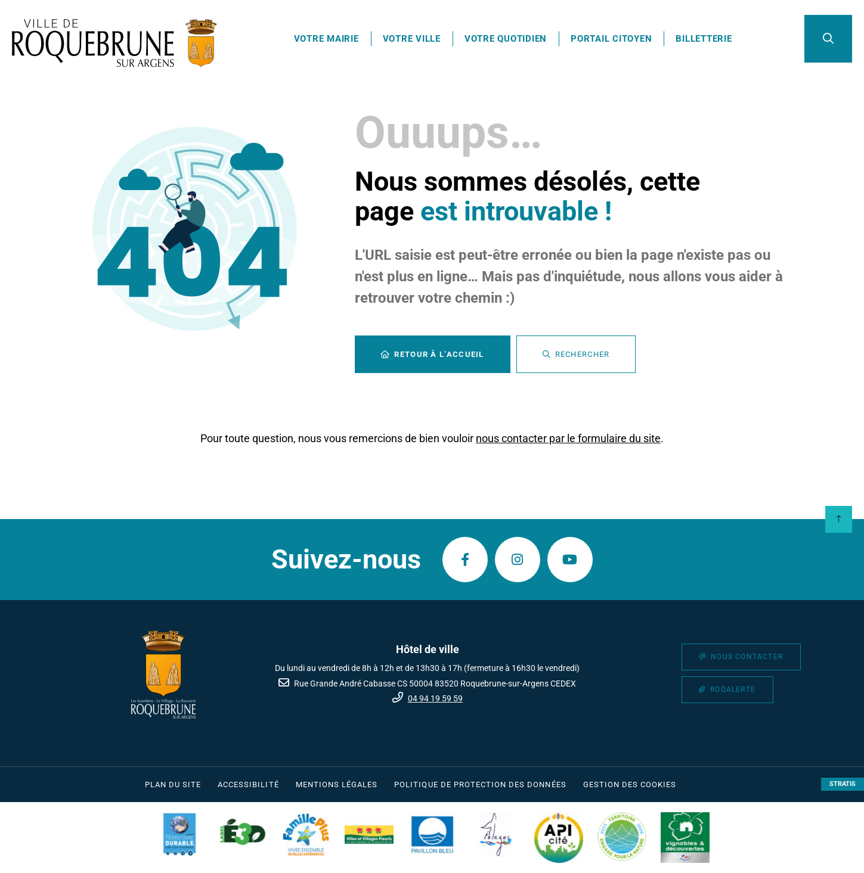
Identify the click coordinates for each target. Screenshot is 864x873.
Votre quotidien (505, 38)
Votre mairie (326, 38)
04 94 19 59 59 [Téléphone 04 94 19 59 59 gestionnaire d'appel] (435, 698)
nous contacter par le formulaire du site (568, 438)
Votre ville (412, 38)
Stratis (842, 784)
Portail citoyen (611, 38)
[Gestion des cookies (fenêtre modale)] (630, 785)
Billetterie (704, 38)
